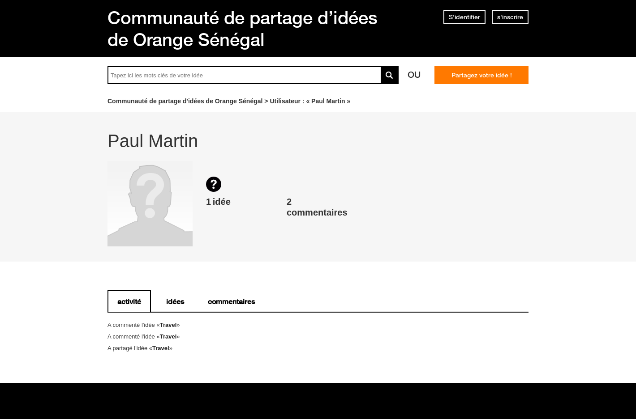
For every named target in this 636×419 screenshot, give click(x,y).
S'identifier (464, 17)
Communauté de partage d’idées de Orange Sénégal (242, 28)
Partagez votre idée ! (481, 75)
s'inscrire (510, 17)
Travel (168, 325)
